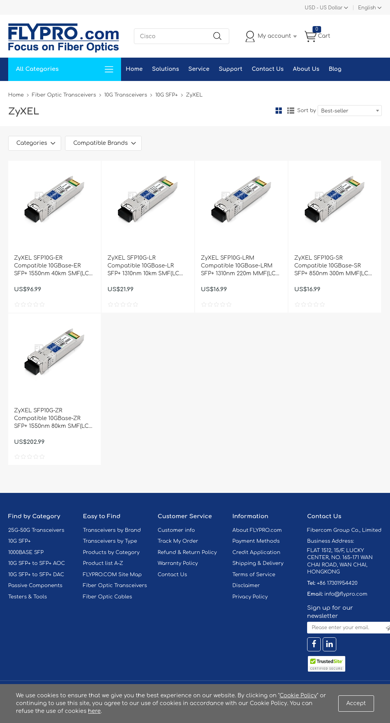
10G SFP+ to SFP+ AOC (36, 563)
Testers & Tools (27, 597)
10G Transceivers (125, 95)
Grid (278, 110)
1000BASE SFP (26, 552)
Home (134, 69)
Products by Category (111, 552)
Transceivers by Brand (112, 530)
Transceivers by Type (110, 541)
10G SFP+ (166, 95)
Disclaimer (246, 585)
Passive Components (35, 585)
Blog (335, 69)
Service (198, 69)
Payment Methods (256, 541)
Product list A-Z (103, 563)
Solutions (165, 69)
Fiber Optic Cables (107, 597)
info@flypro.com (345, 594)
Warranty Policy (178, 563)
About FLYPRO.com (257, 530)
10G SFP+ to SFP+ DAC (36, 574)
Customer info (176, 530)
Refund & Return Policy (187, 552)
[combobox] (350, 110)
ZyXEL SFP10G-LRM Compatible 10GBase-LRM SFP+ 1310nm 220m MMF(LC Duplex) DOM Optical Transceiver (238, 266)
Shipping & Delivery (257, 563)
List (290, 110)
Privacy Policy (250, 597)
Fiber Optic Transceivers (64, 95)
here (94, 711)
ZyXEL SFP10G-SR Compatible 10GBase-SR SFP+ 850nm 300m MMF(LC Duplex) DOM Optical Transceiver (331, 266)
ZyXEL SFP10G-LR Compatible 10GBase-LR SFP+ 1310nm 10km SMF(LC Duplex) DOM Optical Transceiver (143, 266)
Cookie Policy (298, 695)
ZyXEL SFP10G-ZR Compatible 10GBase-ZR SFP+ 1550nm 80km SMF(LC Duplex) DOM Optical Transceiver (51, 419)
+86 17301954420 (337, 583)
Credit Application (256, 552)
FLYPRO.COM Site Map (112, 574)
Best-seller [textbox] (334, 111)
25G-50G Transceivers (36, 530)
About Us (306, 69)
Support (230, 69)
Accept (356, 703)
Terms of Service (253, 574)
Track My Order (178, 541)
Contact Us (268, 69)
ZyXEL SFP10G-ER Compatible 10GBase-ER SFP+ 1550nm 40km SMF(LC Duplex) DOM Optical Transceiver (51, 266)
